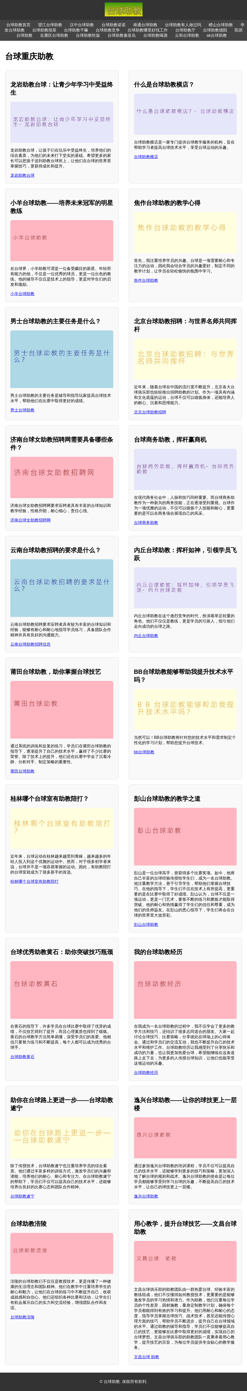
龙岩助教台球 (22, 175)
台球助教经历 (146, 1072)
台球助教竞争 (108, 30)
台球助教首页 (18, 25)
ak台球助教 (217, 35)
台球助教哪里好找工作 (147, 30)
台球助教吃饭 (88, 35)
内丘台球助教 (146, 636)
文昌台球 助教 (146, 1357)
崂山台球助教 (221, 25)
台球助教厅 (185, 30)
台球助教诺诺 (113, 25)
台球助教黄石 (22, 1057)
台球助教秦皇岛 (122, 35)
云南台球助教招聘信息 (30, 644)
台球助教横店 (146, 157)
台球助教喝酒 (155, 35)
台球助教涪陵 (22, 1317)
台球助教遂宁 (22, 1196)
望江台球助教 (50, 25)
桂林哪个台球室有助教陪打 (34, 881)
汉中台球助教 (82, 25)
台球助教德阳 (215, 30)
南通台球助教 (145, 25)
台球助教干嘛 (76, 30)
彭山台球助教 (146, 924)
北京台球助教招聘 (150, 412)
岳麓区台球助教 (54, 35)
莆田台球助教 (22, 771)
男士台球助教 (22, 410)
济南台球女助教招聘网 (30, 520)
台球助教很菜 (44, 30)
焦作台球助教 (146, 280)
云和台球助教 (187, 35)
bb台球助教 (144, 752)
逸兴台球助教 (146, 1196)
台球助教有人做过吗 (183, 25)
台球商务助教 (146, 522)
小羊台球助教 (22, 294)
